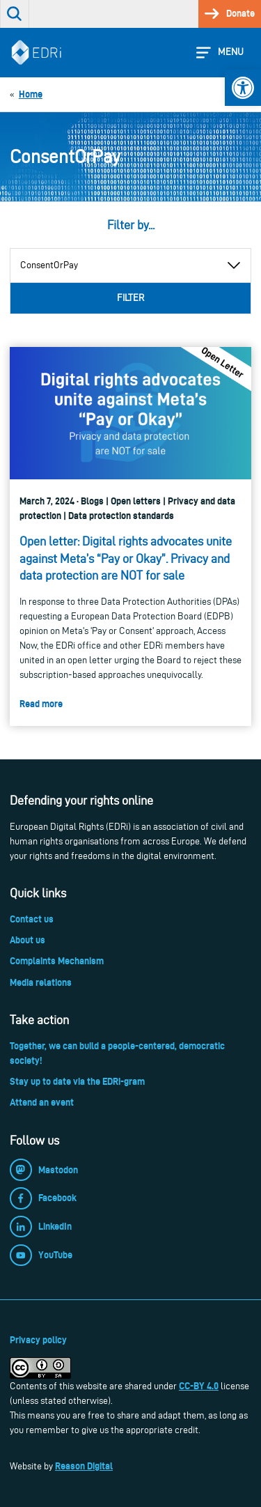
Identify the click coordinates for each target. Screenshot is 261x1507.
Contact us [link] (32, 919)
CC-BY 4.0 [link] (199, 1385)
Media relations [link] (41, 982)
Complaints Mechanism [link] (57, 960)
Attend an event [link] (42, 1102)
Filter (130, 298)
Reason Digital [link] (84, 1465)
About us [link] (27, 939)
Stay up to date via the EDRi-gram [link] (77, 1081)
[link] (243, 88)
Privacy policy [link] (38, 1339)
